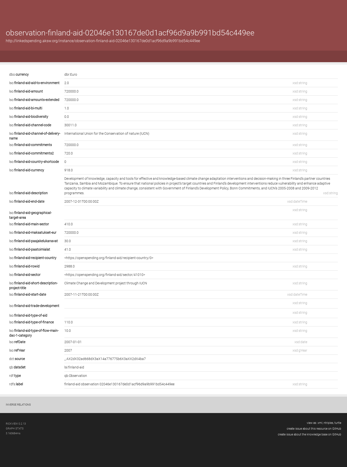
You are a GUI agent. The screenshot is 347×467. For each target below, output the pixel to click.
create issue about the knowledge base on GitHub (309, 434)
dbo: (19, 74)
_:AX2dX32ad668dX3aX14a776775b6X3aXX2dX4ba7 (105, 359)
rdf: (15, 376)
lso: (34, 83)
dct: (17, 359)
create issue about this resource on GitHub (314, 428)
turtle (337, 423)
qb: (17, 367)
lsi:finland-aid (74, 367)
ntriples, (329, 423)
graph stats (15, 428)
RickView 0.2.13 (16, 423)
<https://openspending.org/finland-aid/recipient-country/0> (108, 258)
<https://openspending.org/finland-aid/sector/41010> (104, 275)
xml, (321, 423)
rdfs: (16, 384)
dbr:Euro (70, 74)
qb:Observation (75, 376)
